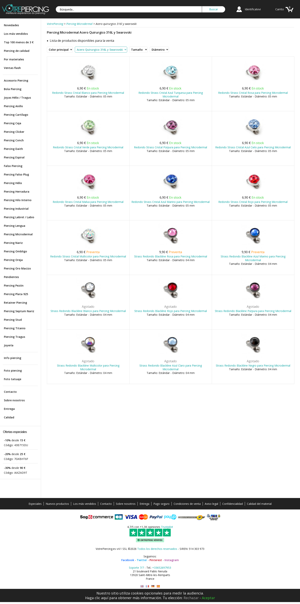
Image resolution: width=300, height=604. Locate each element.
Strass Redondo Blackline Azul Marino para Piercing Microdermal (253, 258)
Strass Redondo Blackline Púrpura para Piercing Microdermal (253, 311)
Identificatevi (253, 9)
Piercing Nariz (13, 243)
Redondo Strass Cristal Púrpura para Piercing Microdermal (170, 147)
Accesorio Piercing (16, 80)
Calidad (9, 417)
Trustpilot (167, 527)
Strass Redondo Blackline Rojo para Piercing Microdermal (170, 311)
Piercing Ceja (12, 123)
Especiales (35, 504)
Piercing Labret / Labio (19, 217)
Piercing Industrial (16, 208)
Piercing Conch (14, 140)
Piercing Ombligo (15, 251)
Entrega (9, 409)
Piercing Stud (13, 320)
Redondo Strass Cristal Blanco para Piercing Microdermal (88, 93)
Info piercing (12, 358)
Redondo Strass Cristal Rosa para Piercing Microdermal (253, 93)
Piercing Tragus (14, 337)
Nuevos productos (57, 504)
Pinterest (156, 560)
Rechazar (191, 597)
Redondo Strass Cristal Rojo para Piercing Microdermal (253, 202)
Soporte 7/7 (136, 567)
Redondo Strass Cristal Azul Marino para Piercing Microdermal (170, 202)
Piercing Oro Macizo (17, 268)
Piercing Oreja (13, 260)
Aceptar (208, 597)
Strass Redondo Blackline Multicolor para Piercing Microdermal (88, 367)
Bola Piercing (12, 89)
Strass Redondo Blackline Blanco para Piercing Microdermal (88, 311)
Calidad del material (259, 504)
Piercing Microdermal (18, 234)
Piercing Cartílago (16, 114)
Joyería (8, 345)
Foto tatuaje (12, 379)
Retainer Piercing (15, 302)
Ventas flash (12, 68)
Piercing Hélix (13, 183)
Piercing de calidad (16, 51)
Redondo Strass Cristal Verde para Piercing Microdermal (88, 147)
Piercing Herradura (16, 191)
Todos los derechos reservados (157, 549)
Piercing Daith (13, 149)
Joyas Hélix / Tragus (17, 97)
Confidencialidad (232, 504)
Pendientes (11, 277)
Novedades (11, 25)
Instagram (171, 560)
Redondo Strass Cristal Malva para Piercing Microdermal (88, 202)
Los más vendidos (16, 34)
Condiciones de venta (187, 504)
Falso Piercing (13, 166)
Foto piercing (13, 370)
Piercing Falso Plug (16, 174)
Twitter (142, 560)
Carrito (279, 9)
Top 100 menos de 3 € (19, 42)
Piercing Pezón (14, 285)
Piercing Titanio (14, 328)
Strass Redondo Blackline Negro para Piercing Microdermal (253, 365)
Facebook (127, 560)
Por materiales (14, 59)
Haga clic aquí (96, 597)
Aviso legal (211, 504)
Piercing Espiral (14, 157)
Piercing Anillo (13, 106)
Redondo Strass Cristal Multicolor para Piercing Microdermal (88, 256)
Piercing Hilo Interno (17, 200)
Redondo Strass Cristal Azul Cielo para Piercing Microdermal (253, 147)
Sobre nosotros (14, 400)
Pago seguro (161, 504)
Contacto (10, 392)
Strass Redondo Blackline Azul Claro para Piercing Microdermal (170, 367)
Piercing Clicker (14, 132)
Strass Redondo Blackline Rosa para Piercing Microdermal (170, 256)
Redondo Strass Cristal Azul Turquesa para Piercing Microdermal (170, 94)
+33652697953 (161, 567)
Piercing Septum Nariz (19, 311)
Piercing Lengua (14, 226)
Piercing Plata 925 (16, 294)
